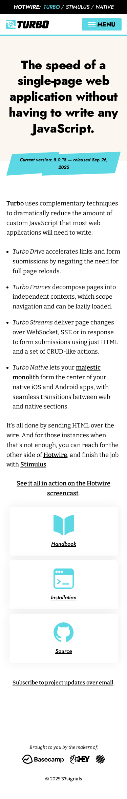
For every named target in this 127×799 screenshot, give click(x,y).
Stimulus (77, 7)
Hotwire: (27, 7)
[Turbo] (27, 24)
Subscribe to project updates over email (63, 682)
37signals (71, 779)
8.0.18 (60, 159)
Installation (64, 584)
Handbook (63, 531)
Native (105, 7)
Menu (102, 24)
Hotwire (55, 455)
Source (64, 638)
